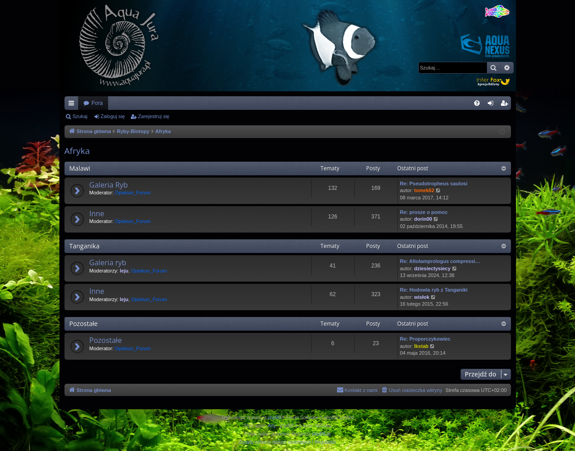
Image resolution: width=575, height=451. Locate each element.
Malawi (79, 168)
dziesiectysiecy (432, 268)
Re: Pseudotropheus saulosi (434, 183)
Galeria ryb (108, 263)
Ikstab (421, 346)
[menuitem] (477, 103)
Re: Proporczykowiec (425, 339)
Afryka (77, 151)
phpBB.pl (321, 433)
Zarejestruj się (153, 116)
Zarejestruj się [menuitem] (506, 105)
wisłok (422, 297)
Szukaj (80, 116)
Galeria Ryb (108, 185)
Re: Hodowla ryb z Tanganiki (434, 289)
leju (124, 270)
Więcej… (73, 105)
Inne (96, 213)
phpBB (275, 417)
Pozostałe (83, 323)
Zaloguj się (113, 116)
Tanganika (84, 246)
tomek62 (424, 190)
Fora (97, 103)
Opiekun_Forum (133, 192)
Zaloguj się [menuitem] (492, 105)
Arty (272, 425)
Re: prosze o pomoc (424, 212)
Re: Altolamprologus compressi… (440, 261)
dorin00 (423, 219)
